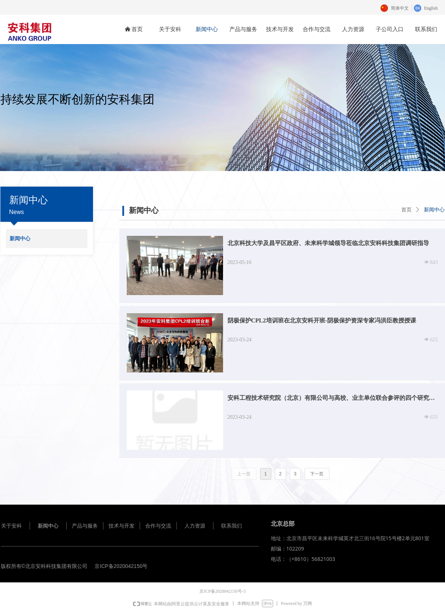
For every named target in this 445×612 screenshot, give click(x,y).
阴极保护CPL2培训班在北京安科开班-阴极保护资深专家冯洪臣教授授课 (322, 320)
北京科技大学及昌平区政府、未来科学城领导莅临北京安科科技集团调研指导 (328, 243)
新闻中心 (434, 210)
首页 (406, 210)
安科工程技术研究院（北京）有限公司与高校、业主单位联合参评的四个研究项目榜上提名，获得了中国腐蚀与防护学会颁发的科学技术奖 (331, 400)
